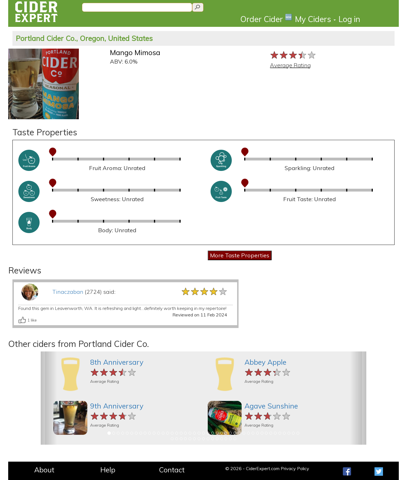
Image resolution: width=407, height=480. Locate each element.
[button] (49, 398)
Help (107, 469)
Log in (349, 19)
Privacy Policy (295, 468)
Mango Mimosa (135, 52)
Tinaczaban (67, 291)
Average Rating (290, 65)
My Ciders (315, 19)
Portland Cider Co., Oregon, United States (84, 38)
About (44, 469)
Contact (172, 469)
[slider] (293, 55)
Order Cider (266, 18)
